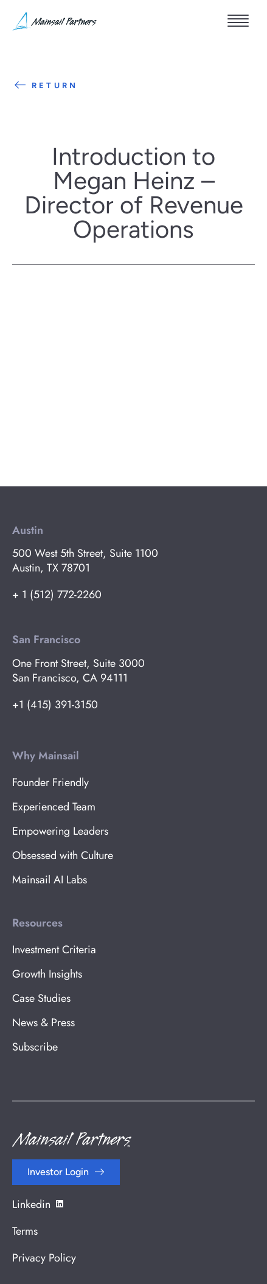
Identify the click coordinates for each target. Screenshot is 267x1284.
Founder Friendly (50, 782)
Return (45, 85)
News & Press (43, 1022)
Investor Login (58, 1172)
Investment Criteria (54, 949)
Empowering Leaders (60, 831)
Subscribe (35, 1047)
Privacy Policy (44, 1258)
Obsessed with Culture (62, 855)
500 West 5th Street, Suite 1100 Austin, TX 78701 (85, 560)
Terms (25, 1231)
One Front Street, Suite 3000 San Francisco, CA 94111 (78, 670)
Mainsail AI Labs (49, 879)
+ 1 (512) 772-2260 (57, 594)
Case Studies (41, 998)
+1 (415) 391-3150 (55, 704)
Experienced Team (53, 806)
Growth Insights (47, 974)
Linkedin (38, 1204)
